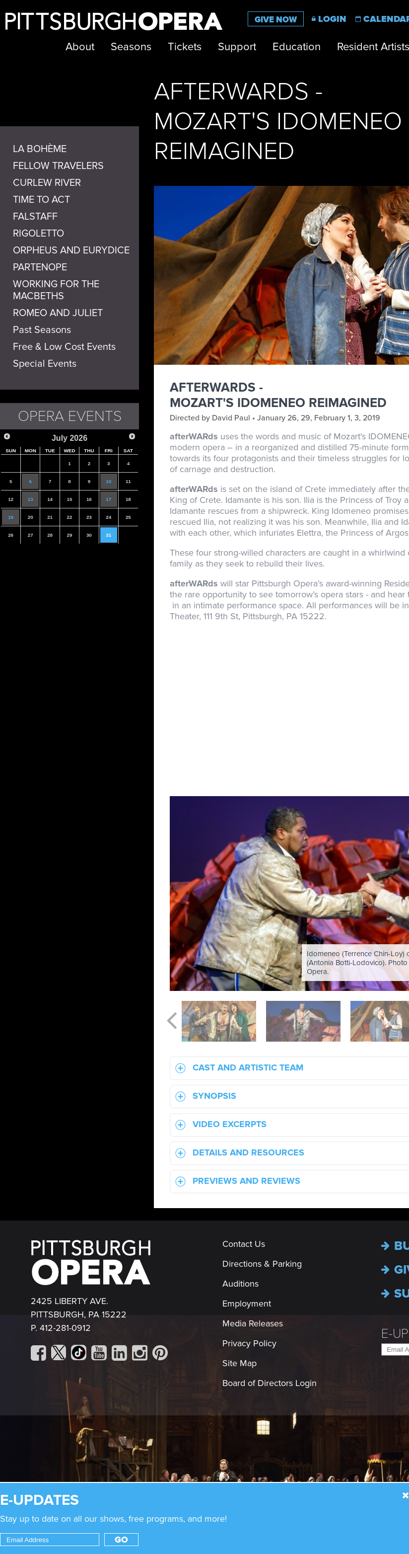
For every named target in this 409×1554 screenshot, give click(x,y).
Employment (246, 1303)
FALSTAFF (35, 217)
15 (69, 499)
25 (128, 517)
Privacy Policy (249, 1343)
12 (10, 499)
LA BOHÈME (40, 149)
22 (69, 517)
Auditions (240, 1283)
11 (128, 481)
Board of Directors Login (269, 1383)
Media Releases (252, 1323)
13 (30, 499)
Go (121, 1539)
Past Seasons (42, 330)
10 (108, 481)
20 (30, 517)
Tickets (185, 46)
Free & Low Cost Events (64, 347)
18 (128, 499)
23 (89, 517)
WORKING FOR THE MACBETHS (56, 290)
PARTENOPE (40, 267)
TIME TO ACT (41, 200)
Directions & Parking (262, 1263)
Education (297, 46)
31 (108, 535)
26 (10, 535)
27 (30, 535)
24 (108, 517)
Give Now (276, 19)
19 (10, 517)
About (80, 46)
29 (69, 535)
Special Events (44, 364)
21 (50, 517)
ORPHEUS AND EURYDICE (71, 250)
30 (89, 535)
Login (332, 18)
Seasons (131, 46)
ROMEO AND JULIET (58, 313)
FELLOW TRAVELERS (58, 166)
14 (50, 499)
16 (89, 499)
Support (237, 46)
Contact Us (243, 1243)
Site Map (239, 1363)
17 (108, 499)
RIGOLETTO (38, 234)
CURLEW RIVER (47, 183)
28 (50, 535)
